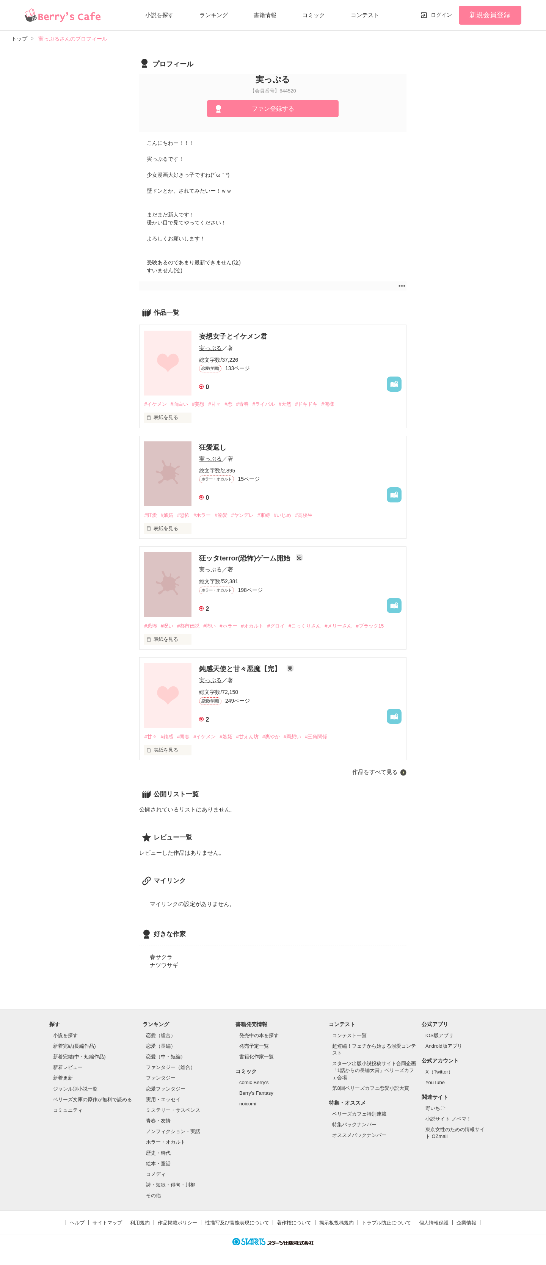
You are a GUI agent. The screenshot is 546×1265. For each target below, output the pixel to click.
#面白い (179, 404)
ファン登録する (273, 108)
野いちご (435, 1108)
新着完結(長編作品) (74, 1046)
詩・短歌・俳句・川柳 (170, 1185)
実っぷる (210, 348)
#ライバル (264, 404)
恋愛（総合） (161, 1035)
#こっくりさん (305, 626)
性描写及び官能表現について (237, 1223)
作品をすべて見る (375, 772)
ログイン (441, 15)
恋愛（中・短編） (165, 1056)
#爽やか (271, 736)
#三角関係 (316, 736)
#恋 (228, 404)
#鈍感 (167, 736)
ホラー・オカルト (165, 1142)
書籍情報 (265, 15)
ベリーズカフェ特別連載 (359, 1114)
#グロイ (276, 626)
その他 (153, 1195)
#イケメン (155, 404)
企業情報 (466, 1223)
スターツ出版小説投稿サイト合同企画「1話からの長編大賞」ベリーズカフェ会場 (374, 1070)
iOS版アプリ (439, 1035)
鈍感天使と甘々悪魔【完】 (241, 669)
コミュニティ (68, 1110)
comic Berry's (254, 1082)
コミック (313, 15)
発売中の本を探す (259, 1035)
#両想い (292, 736)
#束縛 (263, 515)
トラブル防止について (386, 1223)
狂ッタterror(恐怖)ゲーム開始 (245, 558)
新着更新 (63, 1078)
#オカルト (252, 626)
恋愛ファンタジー (165, 1089)
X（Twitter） (439, 1072)
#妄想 (198, 404)
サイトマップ (107, 1223)
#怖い (209, 626)
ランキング (213, 15)
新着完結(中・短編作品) (79, 1056)
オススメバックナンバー (359, 1135)
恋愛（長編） (161, 1046)
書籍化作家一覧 (256, 1056)
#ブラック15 (370, 626)
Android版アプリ (443, 1046)
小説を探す (159, 15)
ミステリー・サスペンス (173, 1110)
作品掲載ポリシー (177, 1223)
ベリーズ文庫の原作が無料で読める (92, 1099)
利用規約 (140, 1223)
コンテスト (365, 15)
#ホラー (202, 515)
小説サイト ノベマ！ (448, 1119)
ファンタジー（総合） (170, 1067)
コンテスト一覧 (349, 1035)
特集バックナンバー (354, 1124)
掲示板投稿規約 (336, 1223)
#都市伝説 (188, 626)
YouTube (435, 1082)
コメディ (156, 1174)
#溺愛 (221, 515)
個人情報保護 (434, 1223)
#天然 (285, 404)
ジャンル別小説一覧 (75, 1089)
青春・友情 (158, 1121)
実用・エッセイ (163, 1099)
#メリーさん (338, 626)
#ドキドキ (306, 404)
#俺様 (327, 404)
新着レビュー (68, 1067)
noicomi (247, 1103)
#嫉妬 (167, 515)
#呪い (167, 626)
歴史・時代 (158, 1153)
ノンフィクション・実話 (173, 1131)
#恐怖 (183, 515)
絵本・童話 (158, 1163)
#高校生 (303, 515)
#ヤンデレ (242, 515)
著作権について (294, 1223)
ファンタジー (161, 1078)
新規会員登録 (489, 15)
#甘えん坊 (247, 736)
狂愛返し (212, 447)
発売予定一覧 (254, 1046)
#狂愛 (150, 515)
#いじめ (282, 515)
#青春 (242, 404)
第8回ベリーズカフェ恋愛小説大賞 (370, 1088)
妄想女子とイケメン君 (233, 336)
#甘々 (214, 404)
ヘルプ (77, 1223)
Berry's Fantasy (256, 1093)
